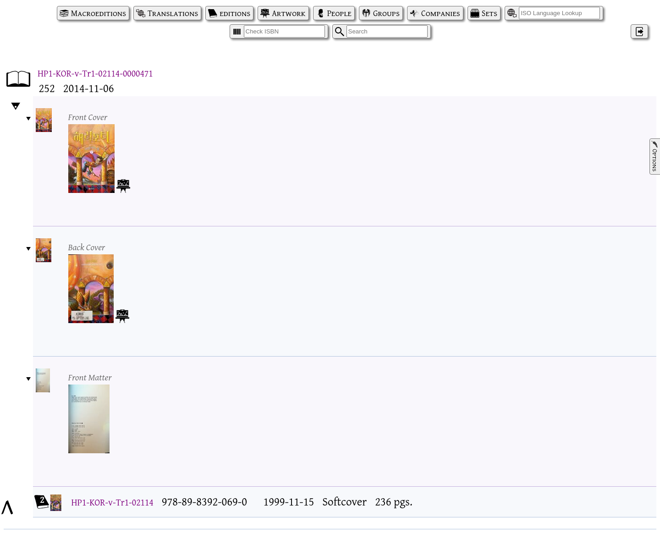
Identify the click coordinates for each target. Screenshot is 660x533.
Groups (386, 13)
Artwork (288, 13)
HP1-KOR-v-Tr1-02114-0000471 (95, 73)
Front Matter (90, 377)
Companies (440, 13)
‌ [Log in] (639, 31)
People (339, 13)
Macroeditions (98, 13)
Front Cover (88, 116)
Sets (489, 13)
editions (235, 13)
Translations (173, 13)
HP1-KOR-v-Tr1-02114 (113, 502)
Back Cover (86, 246)
